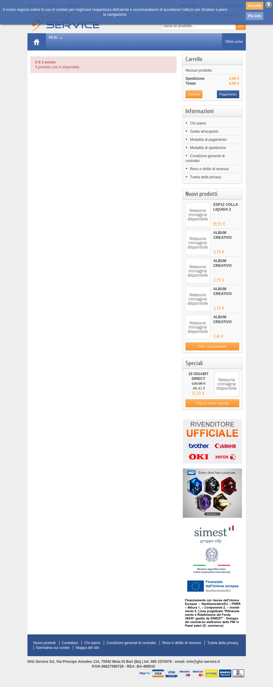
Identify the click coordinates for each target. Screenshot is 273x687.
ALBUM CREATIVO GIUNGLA (222, 238)
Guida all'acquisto (204, 131)
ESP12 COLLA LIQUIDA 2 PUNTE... (225, 209)
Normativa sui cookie (53, 648)
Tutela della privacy (205, 177)
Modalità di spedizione (208, 148)
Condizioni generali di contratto (131, 643)
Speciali (194, 363)
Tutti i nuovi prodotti (212, 346)
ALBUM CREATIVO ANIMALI (222, 322)
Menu (55, 37)
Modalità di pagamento (208, 140)
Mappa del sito (87, 648)
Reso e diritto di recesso (209, 169)
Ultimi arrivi (234, 41)
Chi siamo (198, 123)
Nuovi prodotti (201, 193)
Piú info (254, 16)
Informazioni (200, 111)
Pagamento (228, 94)
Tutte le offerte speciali (212, 403)
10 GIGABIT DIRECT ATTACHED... (198, 379)
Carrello (194, 59)
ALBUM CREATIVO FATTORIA (222, 294)
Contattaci (70, 643)
